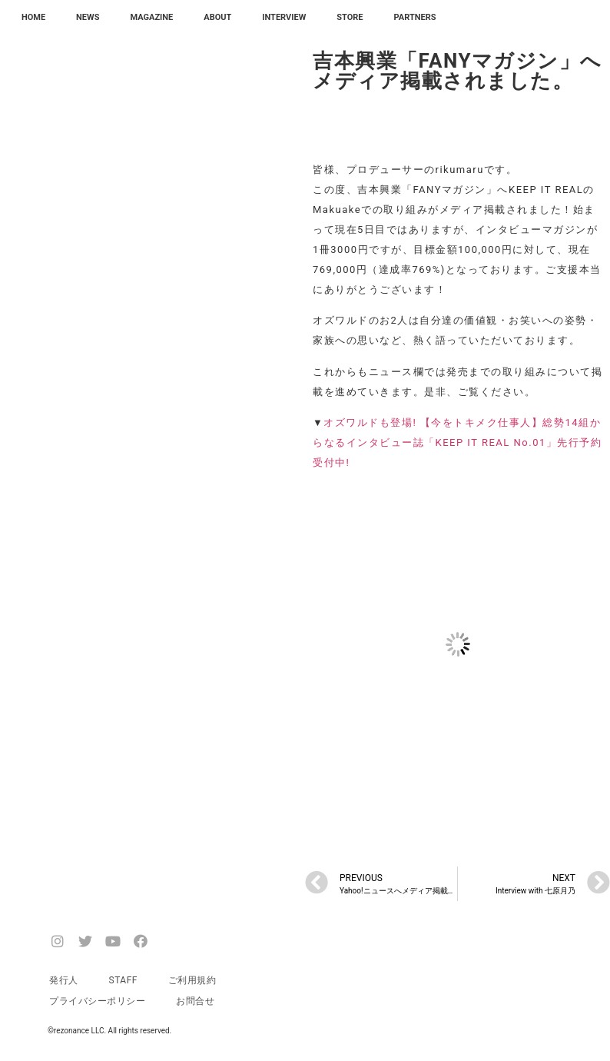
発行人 (63, 980)
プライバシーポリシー (97, 1001)
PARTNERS (415, 17)
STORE (349, 17)
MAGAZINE (151, 17)
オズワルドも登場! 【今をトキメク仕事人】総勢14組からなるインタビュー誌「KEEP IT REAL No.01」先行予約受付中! (457, 442)
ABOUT (217, 17)
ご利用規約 (192, 980)
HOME (33, 17)
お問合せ (195, 1001)
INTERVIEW (284, 17)
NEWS (87, 17)
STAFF (123, 980)
